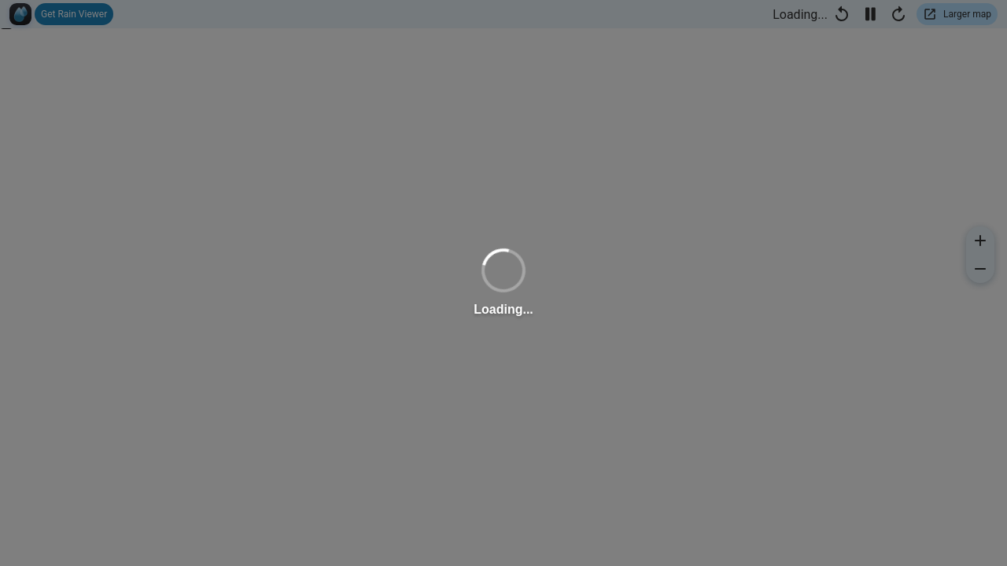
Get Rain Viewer (74, 14)
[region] (503, 283)
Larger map (967, 14)
